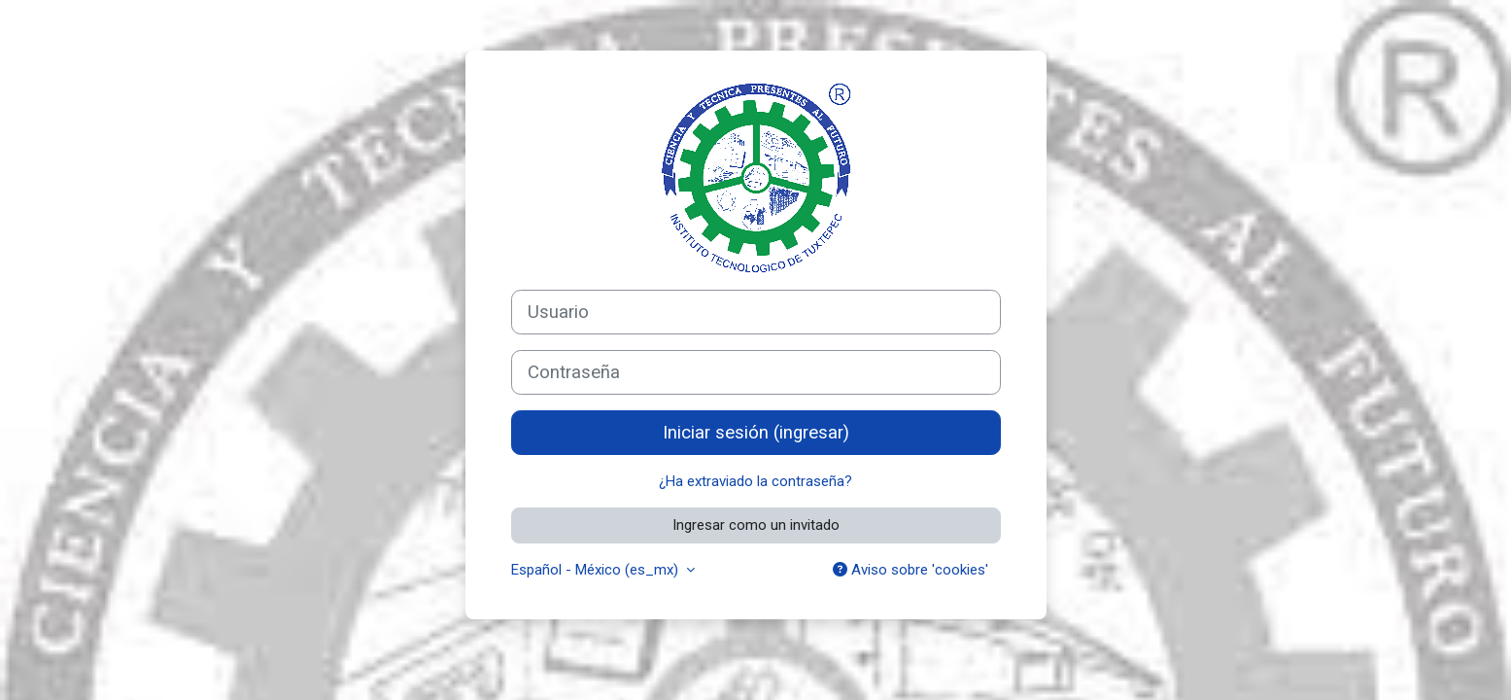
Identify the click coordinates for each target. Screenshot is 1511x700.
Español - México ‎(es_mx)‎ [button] (596, 569)
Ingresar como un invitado (756, 525)
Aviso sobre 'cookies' (910, 569)
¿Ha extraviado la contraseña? (755, 481)
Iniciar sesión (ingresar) (756, 432)
